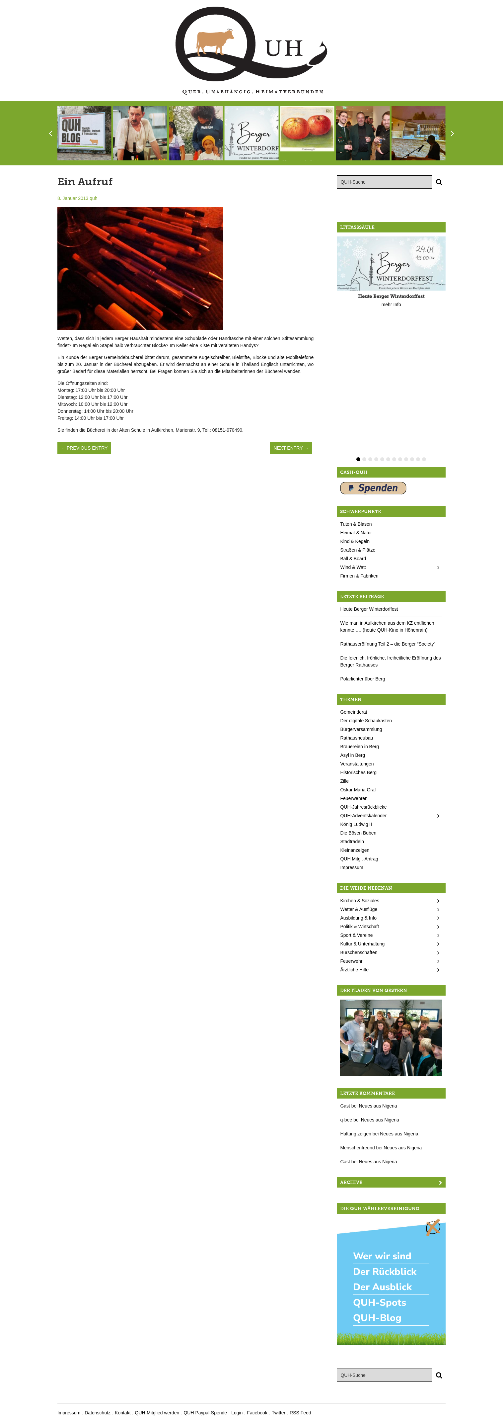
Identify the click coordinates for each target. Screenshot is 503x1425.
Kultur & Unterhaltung (362, 943)
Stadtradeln (352, 841)
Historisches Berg (358, 772)
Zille (344, 781)
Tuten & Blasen (356, 524)
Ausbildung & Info (358, 918)
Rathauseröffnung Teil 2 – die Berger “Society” (387, 644)
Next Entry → (291, 448)
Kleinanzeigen (354, 850)
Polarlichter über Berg (362, 678)
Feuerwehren (354, 798)
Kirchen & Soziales (359, 900)
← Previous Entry (84, 448)
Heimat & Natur (356, 532)
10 (412, 459)
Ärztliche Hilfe (354, 969)
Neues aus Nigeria (378, 1106)
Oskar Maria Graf (358, 789)
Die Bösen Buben (358, 833)
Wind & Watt (353, 567)
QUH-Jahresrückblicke (363, 807)
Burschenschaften (358, 952)
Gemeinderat (353, 712)
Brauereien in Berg (359, 746)
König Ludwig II (356, 824)
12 (424, 459)
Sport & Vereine (356, 935)
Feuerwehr (351, 961)
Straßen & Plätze (357, 550)
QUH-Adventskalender (363, 815)
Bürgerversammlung (361, 729)
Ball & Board (353, 558)
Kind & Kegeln (355, 541)
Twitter (278, 1412)
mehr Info (391, 304)
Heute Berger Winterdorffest (369, 609)
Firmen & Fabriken (359, 576)
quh (93, 198)
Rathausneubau (356, 738)
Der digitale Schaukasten (366, 720)
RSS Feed (300, 1412)
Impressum (351, 867)
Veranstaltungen (357, 763)
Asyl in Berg (352, 755)
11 (418, 459)
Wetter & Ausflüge (358, 909)
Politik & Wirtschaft (359, 926)
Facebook (257, 1412)
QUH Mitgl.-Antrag (359, 858)
